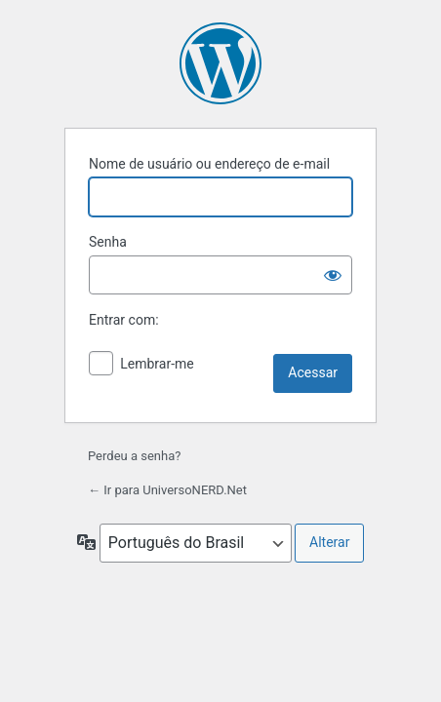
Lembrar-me (157, 363)
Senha (108, 242)
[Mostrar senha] (332, 274)
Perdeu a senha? (134, 455)
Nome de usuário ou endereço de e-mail (209, 164)
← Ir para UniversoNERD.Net (167, 490)
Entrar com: (124, 320)
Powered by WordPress (220, 63)
